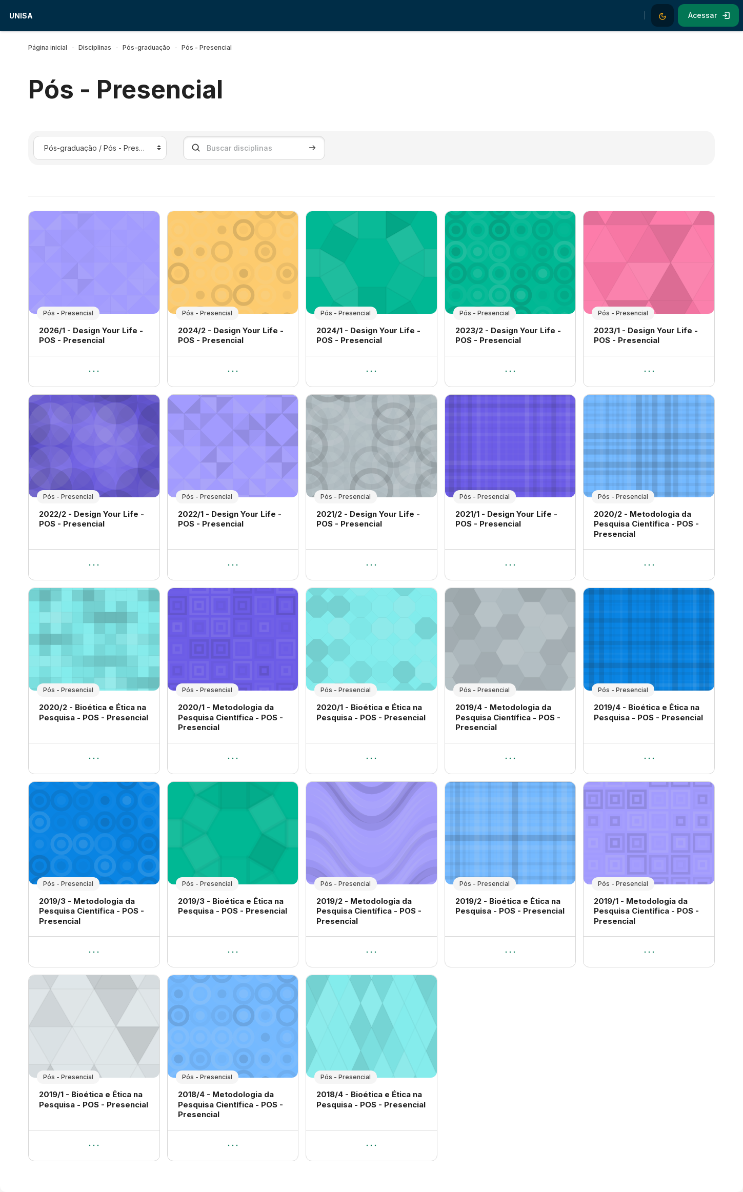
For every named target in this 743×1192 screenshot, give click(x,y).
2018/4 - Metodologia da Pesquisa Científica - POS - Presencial (230, 1104)
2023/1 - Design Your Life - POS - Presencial (646, 336)
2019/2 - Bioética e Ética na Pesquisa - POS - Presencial (510, 906)
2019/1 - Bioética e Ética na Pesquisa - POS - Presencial (93, 1099)
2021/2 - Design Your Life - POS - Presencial (368, 519)
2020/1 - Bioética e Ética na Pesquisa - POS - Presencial (371, 712)
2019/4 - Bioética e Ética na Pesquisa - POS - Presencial (648, 712)
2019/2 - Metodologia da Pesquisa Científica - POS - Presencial (368, 911)
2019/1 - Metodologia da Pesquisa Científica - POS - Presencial (646, 911)
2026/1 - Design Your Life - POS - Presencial (91, 336)
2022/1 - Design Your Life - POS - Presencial (230, 519)
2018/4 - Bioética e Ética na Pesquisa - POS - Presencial (371, 1099)
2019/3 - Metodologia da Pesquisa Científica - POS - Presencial (91, 911)
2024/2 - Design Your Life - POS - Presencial (231, 336)
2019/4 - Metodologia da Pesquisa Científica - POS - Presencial (507, 717)
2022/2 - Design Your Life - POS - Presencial (91, 519)
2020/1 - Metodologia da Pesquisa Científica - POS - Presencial (230, 717)
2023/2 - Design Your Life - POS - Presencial (508, 336)
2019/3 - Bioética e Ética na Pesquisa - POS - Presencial (232, 906)
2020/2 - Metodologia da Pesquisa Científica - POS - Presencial (646, 524)
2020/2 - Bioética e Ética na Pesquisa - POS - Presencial (93, 712)
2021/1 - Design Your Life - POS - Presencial (506, 519)
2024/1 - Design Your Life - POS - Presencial (368, 336)
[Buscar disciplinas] (254, 148)
